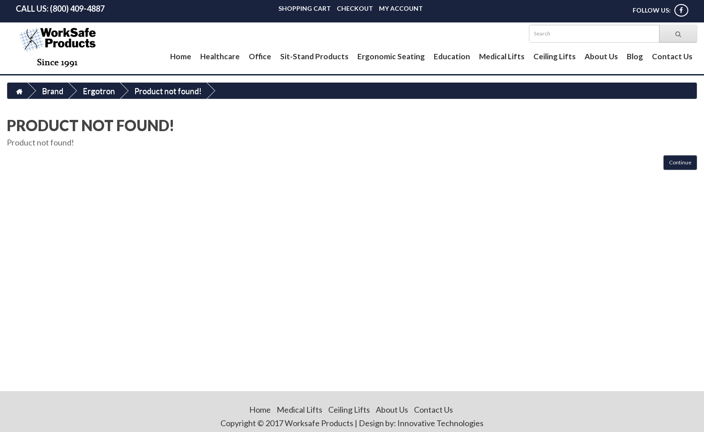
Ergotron (99, 91)
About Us (601, 56)
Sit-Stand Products (314, 56)
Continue (680, 162)
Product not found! (168, 91)
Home (180, 56)
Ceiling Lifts (554, 56)
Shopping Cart (304, 8)
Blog (635, 56)
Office (260, 56)
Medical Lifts (501, 56)
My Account (401, 8)
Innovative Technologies (440, 423)
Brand (52, 91)
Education (452, 56)
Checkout (355, 8)
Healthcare (220, 56)
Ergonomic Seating (391, 56)
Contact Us (672, 56)
